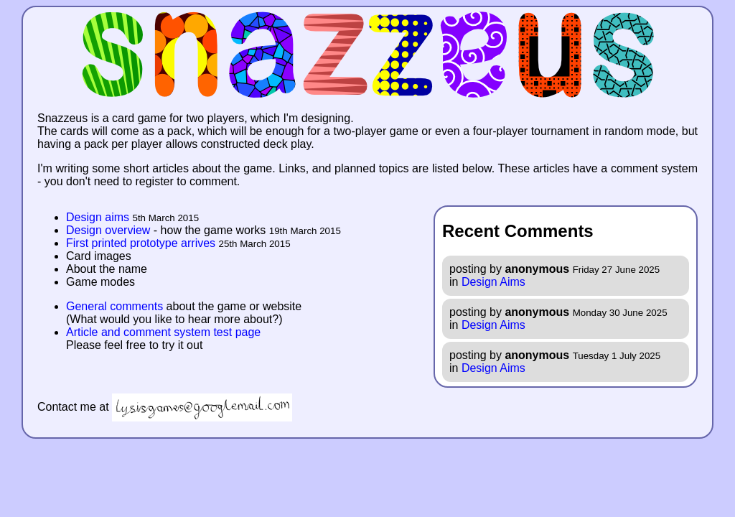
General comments (114, 306)
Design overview (108, 230)
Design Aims (493, 282)
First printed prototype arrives (140, 243)
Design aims (97, 217)
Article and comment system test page (163, 332)
